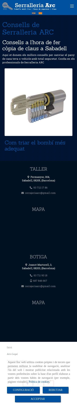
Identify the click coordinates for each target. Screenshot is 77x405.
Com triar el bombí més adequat (35, 145)
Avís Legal (12, 354)
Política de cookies (39, 381)
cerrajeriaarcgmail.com (40, 192)
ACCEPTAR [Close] (38, 398)
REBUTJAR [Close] (56, 389)
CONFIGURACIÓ (23, 389)
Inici (9, 347)
